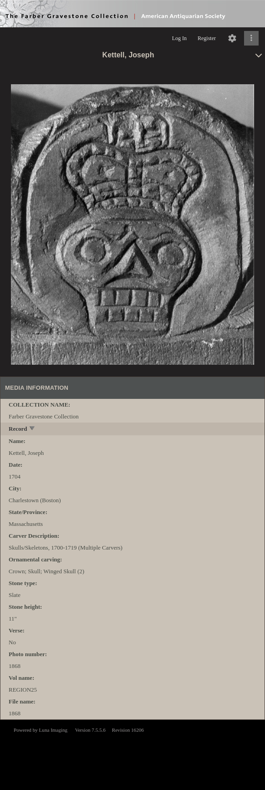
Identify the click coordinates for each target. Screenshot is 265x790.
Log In (179, 38)
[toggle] (32, 429)
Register (207, 38)
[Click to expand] (251, 38)
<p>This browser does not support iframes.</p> (132, 754)
